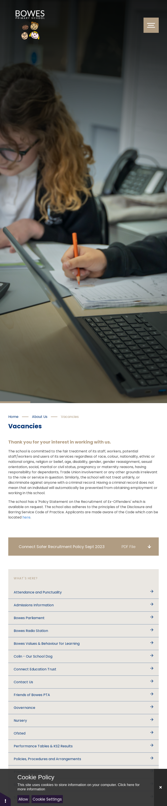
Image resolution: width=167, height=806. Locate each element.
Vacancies (70, 416)
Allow (23, 799)
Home (13, 416)
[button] (5, 799)
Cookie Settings (47, 799)
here (26, 517)
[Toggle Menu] (151, 25)
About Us (39, 416)
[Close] (160, 787)
